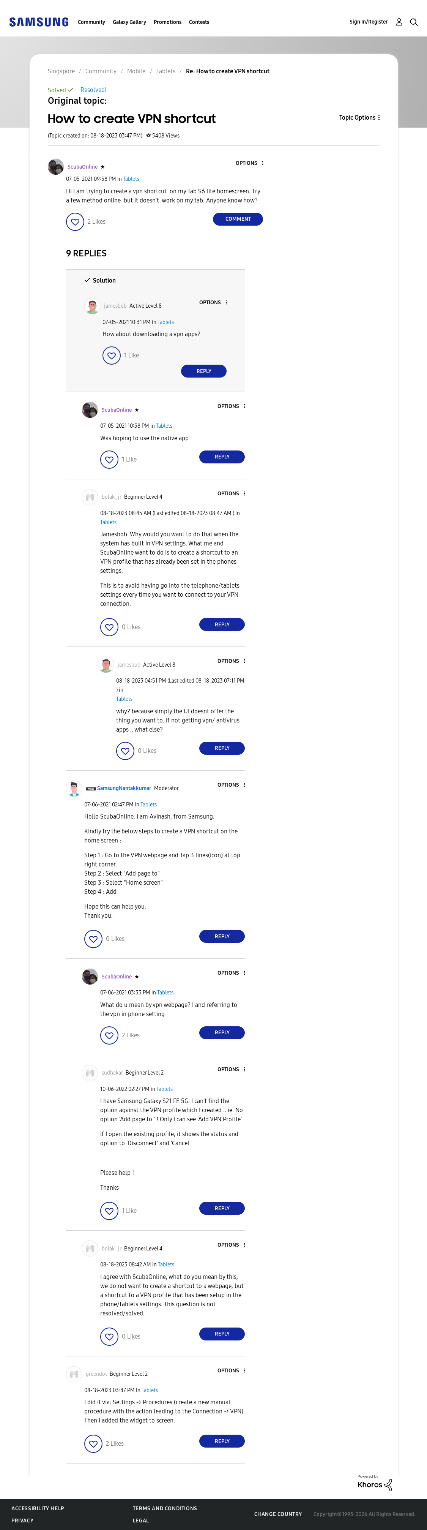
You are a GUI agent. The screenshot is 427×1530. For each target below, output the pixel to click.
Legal (141, 1520)
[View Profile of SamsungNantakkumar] (124, 788)
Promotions (167, 22)
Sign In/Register (369, 22)
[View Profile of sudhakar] (112, 1073)
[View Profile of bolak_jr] (111, 497)
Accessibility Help (37, 1508)
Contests (199, 22)
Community (91, 22)
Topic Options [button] (357, 117)
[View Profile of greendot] (96, 1374)
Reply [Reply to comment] (204, 371)
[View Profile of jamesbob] (115, 306)
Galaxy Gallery (129, 22)
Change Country (278, 1514)
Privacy (22, 1520)
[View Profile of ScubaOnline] (83, 167)
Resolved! (93, 89)
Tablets (131, 179)
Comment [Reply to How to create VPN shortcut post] (238, 219)
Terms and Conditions (165, 1508)
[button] (250, 163)
